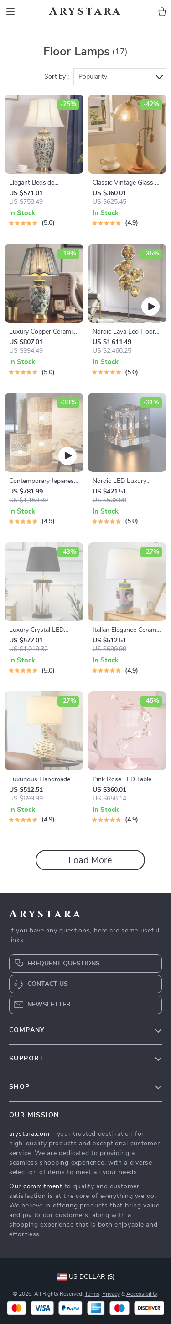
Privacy (111, 1294)
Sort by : (56, 77)
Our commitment (35, 1186)
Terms (92, 1294)
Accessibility (141, 1294)
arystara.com (29, 1134)
